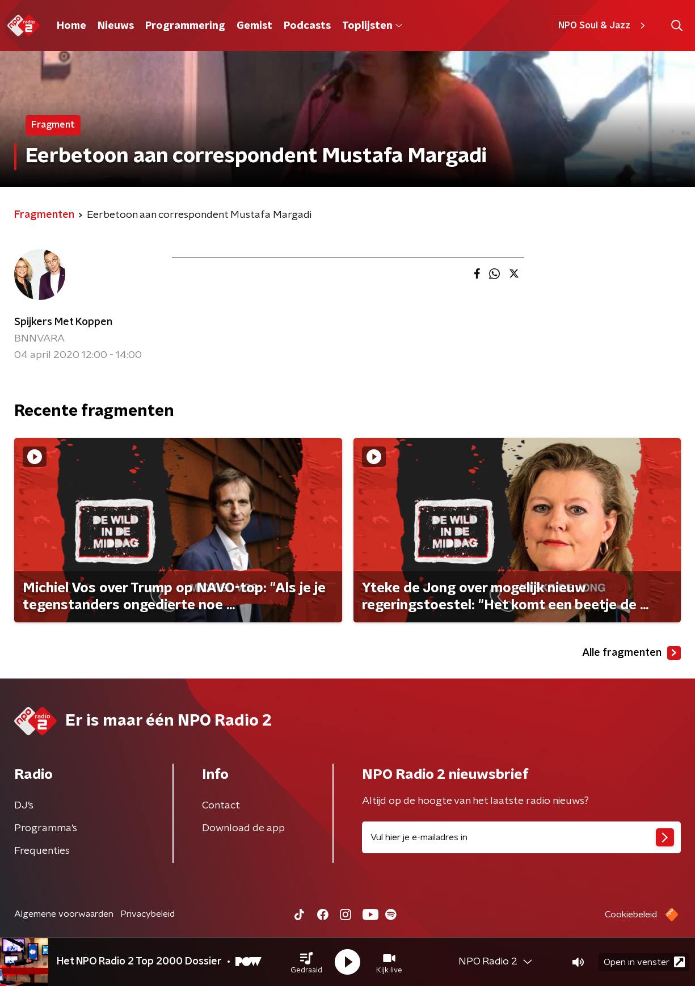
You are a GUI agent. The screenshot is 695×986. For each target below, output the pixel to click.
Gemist (254, 26)
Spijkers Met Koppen (63, 322)
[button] (306, 962)
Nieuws (116, 26)
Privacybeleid (147, 913)
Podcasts (307, 26)
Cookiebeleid (631, 914)
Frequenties (42, 851)
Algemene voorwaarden (63, 913)
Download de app (243, 828)
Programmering (185, 26)
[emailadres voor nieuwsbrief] (521, 837)
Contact (221, 805)
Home (71, 26)
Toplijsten (372, 26)
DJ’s (23, 805)
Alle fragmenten (631, 653)
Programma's (45, 828)
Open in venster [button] (644, 961)
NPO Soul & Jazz (603, 25)
